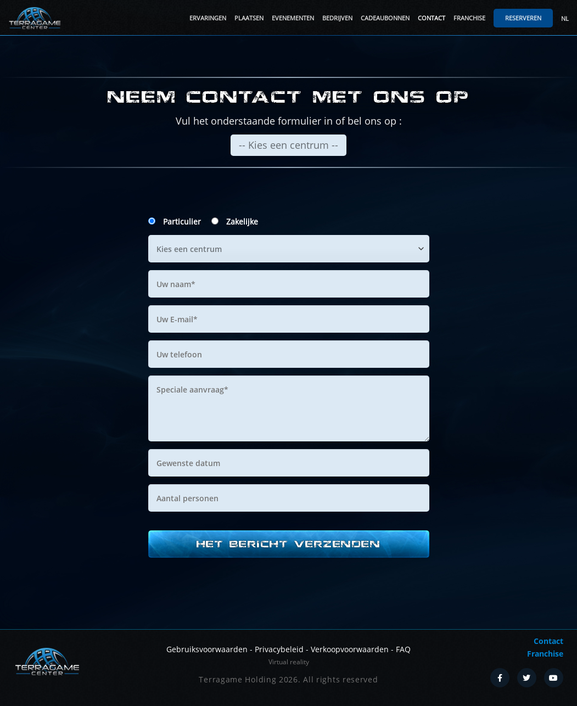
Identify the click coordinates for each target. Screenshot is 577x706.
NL (565, 18)
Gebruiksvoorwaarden (207, 649)
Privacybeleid (279, 649)
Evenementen (293, 18)
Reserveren (523, 18)
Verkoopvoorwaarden (350, 649)
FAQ (403, 649)
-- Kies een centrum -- (288, 145)
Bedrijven (337, 18)
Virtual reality (288, 661)
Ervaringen (207, 18)
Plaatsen (249, 18)
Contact (431, 18)
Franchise (469, 18)
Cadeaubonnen (385, 18)
